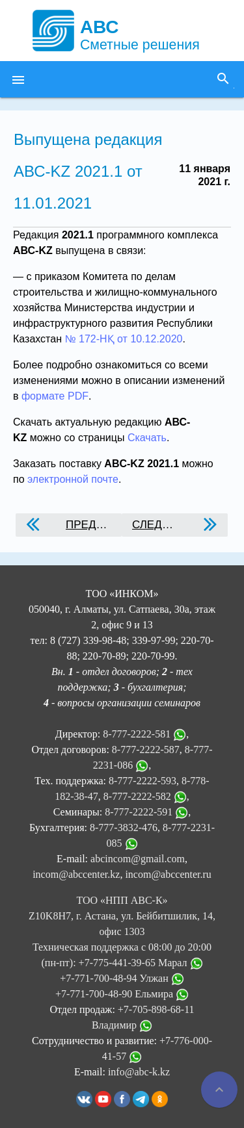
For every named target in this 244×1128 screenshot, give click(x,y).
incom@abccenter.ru (168, 874)
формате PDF (54, 396)
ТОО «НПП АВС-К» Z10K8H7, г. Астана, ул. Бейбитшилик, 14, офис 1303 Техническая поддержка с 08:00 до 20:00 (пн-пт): (122, 931)
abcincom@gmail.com (137, 858)
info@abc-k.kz (139, 1071)
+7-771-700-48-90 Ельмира (122, 993)
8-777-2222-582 (137, 796)
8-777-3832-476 (123, 827)
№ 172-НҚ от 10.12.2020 (123, 338)
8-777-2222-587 (146, 749)
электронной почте (72, 479)
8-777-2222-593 (142, 780)
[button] (18, 79)
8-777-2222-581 (136, 733)
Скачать (147, 437)
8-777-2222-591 (138, 811)
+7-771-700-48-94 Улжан (122, 978)
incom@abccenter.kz (76, 874)
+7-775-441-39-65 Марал (141, 962)
